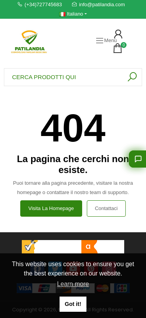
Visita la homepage (51, 208)
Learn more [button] (73, 284)
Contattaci (106, 208)
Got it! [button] (73, 304)
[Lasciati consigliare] (137, 159)
